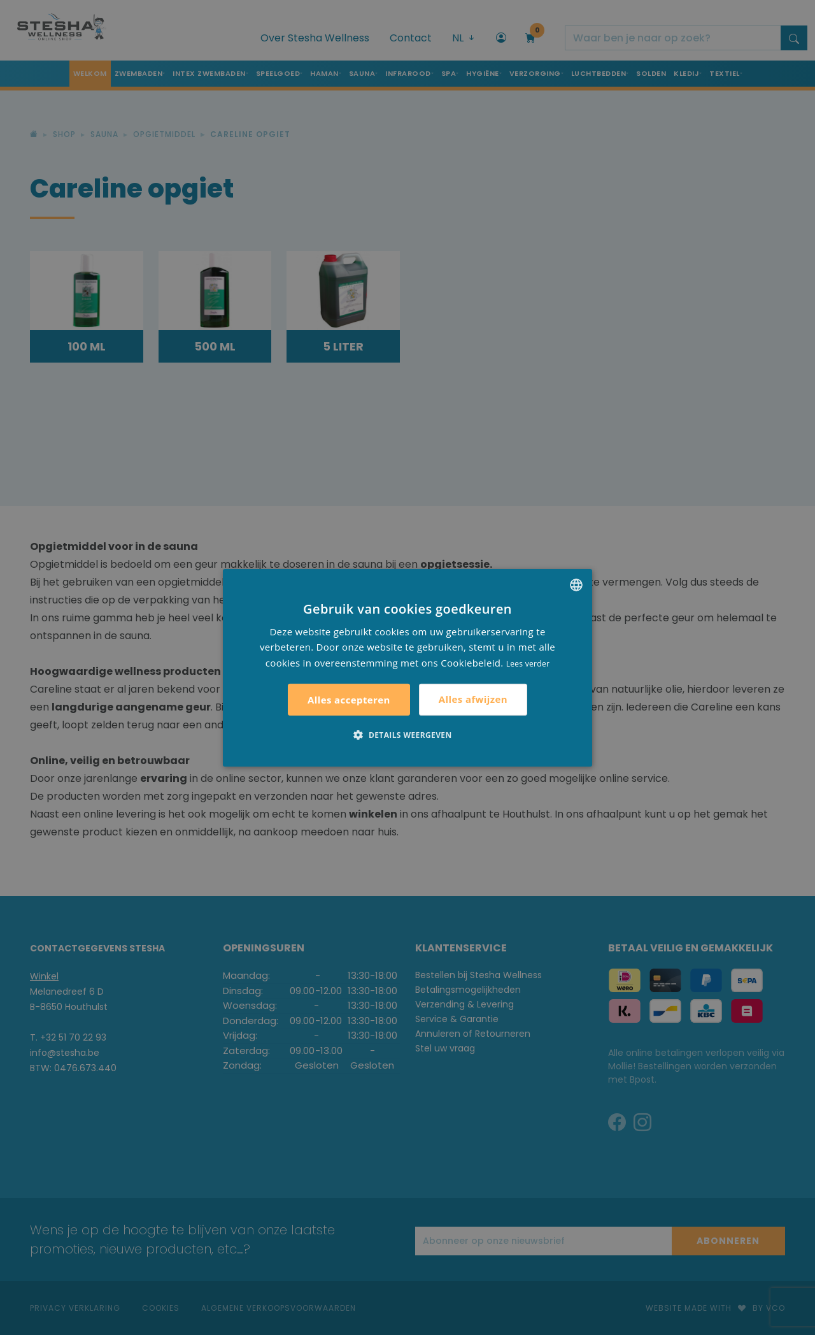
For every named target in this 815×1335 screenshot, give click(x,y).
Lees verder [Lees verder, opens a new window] (528, 663)
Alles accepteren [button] (349, 699)
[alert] (407, 667)
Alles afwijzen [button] (473, 699)
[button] (407, 734)
